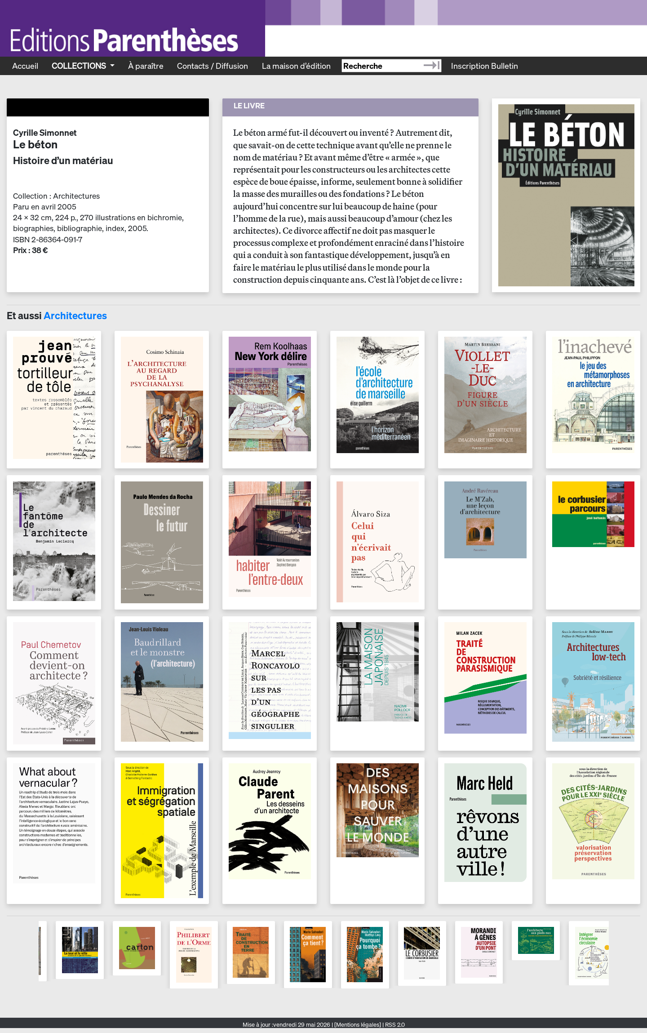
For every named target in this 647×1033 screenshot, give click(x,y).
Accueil (25, 65)
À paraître (146, 65)
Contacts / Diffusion (212, 65)
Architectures (75, 315)
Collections (80, 65)
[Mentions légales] (357, 1025)
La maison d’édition (296, 65)
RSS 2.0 (394, 1025)
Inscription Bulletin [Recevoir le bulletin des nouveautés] (484, 65)
